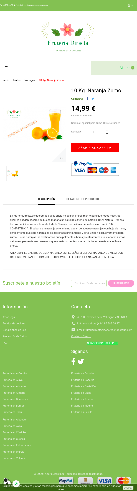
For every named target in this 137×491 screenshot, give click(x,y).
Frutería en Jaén (12, 412)
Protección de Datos (15, 336)
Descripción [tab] (46, 199)
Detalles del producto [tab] (82, 199)
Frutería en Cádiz (81, 392)
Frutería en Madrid (82, 405)
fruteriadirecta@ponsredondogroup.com (32, 5)
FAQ (5, 342)
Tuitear (93, 99)
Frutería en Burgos (13, 405)
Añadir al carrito (94, 147)
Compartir (87, 99)
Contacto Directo (81, 336)
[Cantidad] (98, 132)
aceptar (128, 487)
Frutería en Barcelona (15, 399)
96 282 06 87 (8, 5)
